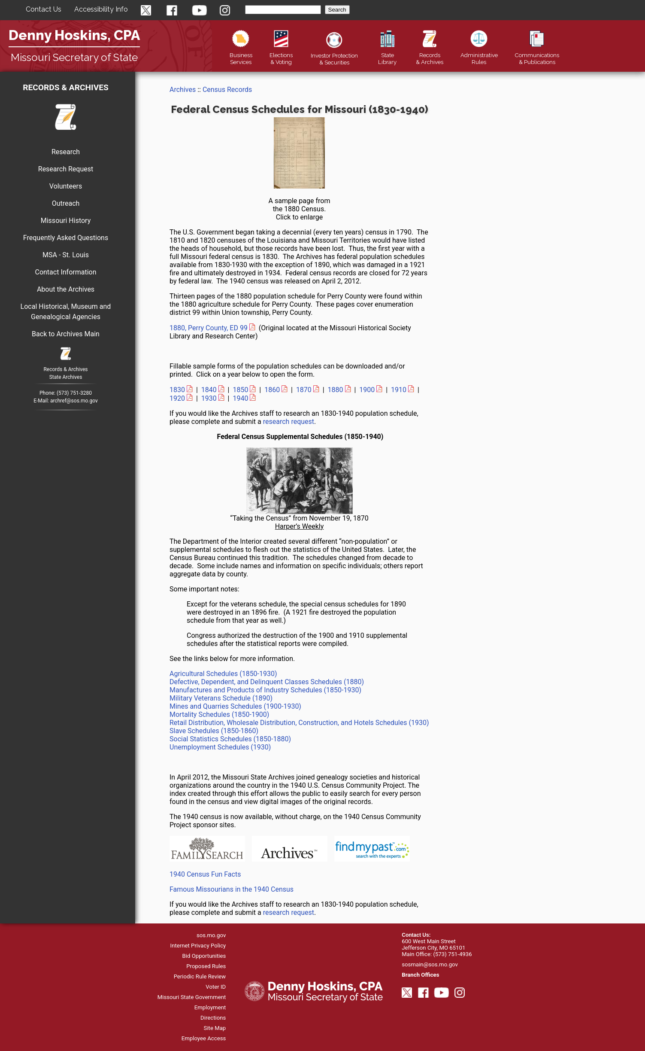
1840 (209, 390)
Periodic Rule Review (200, 976)
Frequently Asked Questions (65, 238)
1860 (272, 390)
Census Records (227, 89)
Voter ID (216, 987)
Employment (210, 1007)
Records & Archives (66, 87)
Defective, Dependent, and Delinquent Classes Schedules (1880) (267, 682)
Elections (281, 55)
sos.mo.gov (211, 935)
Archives (183, 89)
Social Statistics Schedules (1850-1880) (230, 739)
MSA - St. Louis (65, 255)
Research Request (65, 169)
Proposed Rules (206, 966)
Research (65, 152)
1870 (304, 390)
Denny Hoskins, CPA (74, 35)
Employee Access (204, 1038)
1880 (335, 390)
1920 (177, 398)
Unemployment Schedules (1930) (220, 747)
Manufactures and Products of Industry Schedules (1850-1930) (265, 690)
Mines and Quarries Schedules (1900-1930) (235, 706)
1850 (240, 390)
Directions (213, 1017)
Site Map (215, 1028)
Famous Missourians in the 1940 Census (232, 889)
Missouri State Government (191, 997)
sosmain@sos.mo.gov (430, 964)
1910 (398, 390)
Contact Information (65, 272)
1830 (177, 390)
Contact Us (43, 9)
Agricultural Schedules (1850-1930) (223, 674)
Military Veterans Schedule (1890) (221, 698)
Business (241, 55)
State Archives (65, 377)
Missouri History (66, 220)
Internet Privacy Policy (198, 945)
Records (429, 55)
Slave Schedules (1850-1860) (214, 731)
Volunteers (65, 186)
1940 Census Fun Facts (205, 874)
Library (387, 55)
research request (288, 421)
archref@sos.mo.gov (74, 401)
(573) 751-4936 (452, 954)
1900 (367, 390)
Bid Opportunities (204, 956)
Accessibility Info (101, 9)
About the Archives (65, 289)
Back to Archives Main (66, 334)
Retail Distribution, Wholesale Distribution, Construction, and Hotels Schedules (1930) (299, 723)
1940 (240, 398)
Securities (334, 55)
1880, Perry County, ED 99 (209, 328)
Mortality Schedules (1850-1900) (219, 714)
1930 (209, 398)
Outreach (66, 203)
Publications (537, 55)
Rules (479, 55)
